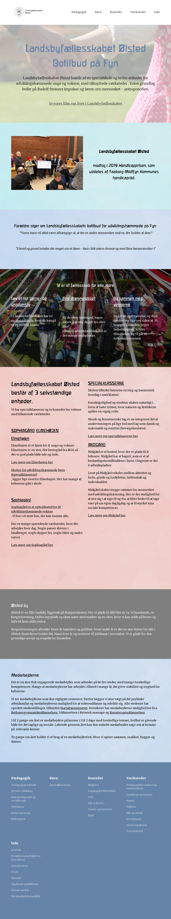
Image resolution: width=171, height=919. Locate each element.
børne (35, 298)
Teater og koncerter (100, 809)
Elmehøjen (20, 438)
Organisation (19, 865)
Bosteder (116, 12)
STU (90, 797)
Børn (98, 12)
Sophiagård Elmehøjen (102, 790)
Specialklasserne (60, 784)
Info (157, 12)
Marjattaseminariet (74, 708)
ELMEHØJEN (47, 431)
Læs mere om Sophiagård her (32, 545)
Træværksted (134, 831)
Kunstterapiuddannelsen (127, 712)
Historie (16, 877)
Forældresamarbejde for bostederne (26, 857)
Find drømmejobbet (78, 298)
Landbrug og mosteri (139, 794)
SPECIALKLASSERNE (106, 383)
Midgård (93, 784)
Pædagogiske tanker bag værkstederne (141, 786)
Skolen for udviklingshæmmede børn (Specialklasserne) (38, 472)
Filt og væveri (134, 812)
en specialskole (22, 320)
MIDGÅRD (97, 445)
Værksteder (138, 12)
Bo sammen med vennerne (128, 302)
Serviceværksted (136, 825)
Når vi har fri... (97, 803)
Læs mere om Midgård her (107, 515)
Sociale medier (20, 890)
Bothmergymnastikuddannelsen (34, 712)
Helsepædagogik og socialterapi (23, 799)
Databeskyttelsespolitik (25, 896)
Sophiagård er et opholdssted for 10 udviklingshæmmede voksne (36, 509)
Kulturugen (18, 818)
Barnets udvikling (22, 790)
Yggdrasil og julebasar (24, 883)
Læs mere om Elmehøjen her (32, 462)
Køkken (131, 806)
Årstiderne (17, 806)
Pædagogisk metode (23, 784)
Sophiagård (21, 500)
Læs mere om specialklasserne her (113, 436)
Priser (15, 871)
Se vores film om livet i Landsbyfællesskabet (85, 104)
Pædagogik (79, 12)
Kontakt (16, 849)
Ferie (91, 815)
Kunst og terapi (20, 812)
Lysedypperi (133, 818)
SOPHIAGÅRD (23, 431)
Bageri (130, 800)
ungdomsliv (20, 305)
